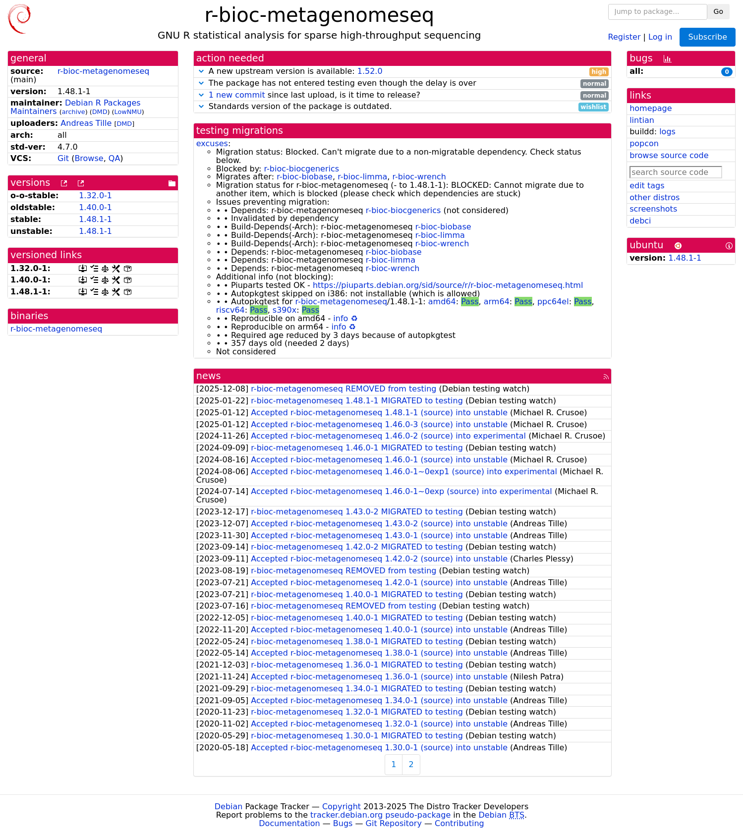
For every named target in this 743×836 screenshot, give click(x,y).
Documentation (289, 823)
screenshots (653, 209)
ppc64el (553, 301)
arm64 (497, 301)
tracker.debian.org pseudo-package (380, 815)
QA (114, 158)
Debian (229, 806)
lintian (641, 120)
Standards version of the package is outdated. (402, 107)
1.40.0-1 (95, 207)
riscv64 (230, 310)
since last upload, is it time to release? (402, 95)
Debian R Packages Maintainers (75, 107)
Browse (88, 158)
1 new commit (237, 95)
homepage (650, 108)
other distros (654, 197)
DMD (100, 111)
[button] (201, 71)
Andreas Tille (86, 123)
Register (624, 36)
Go (718, 11)
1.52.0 (370, 71)
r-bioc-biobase (305, 176)
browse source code (668, 155)
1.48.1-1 (95, 219)
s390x (284, 310)
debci (640, 220)
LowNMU (128, 111)
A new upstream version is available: (402, 71)
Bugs (343, 823)
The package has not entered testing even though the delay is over (402, 83)
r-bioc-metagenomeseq (103, 71)
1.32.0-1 (95, 195)
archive (73, 111)
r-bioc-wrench (419, 176)
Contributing (459, 823)
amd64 (442, 301)
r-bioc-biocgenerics (301, 168)
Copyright (341, 806)
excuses (212, 143)
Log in (660, 36)
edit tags (646, 185)
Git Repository (394, 823)
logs (667, 131)
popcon (644, 143)
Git (63, 158)
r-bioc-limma (362, 176)
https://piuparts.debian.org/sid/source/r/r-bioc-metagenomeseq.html (448, 285)
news (208, 376)
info (340, 318)
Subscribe (707, 37)
